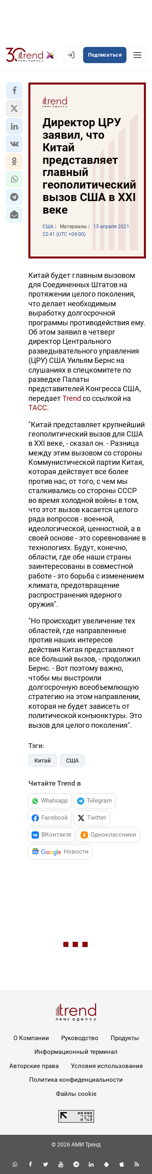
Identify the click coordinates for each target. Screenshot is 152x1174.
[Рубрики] (137, 55)
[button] (14, 90)
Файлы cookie (76, 1094)
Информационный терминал (76, 1051)
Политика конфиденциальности (76, 1079)
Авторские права (34, 1066)
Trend (71, 398)
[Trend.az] (30, 55)
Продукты (125, 1038)
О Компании (31, 1038)
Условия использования (107, 1066)
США (72, 760)
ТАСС (37, 407)
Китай (42, 760)
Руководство (79, 1038)
